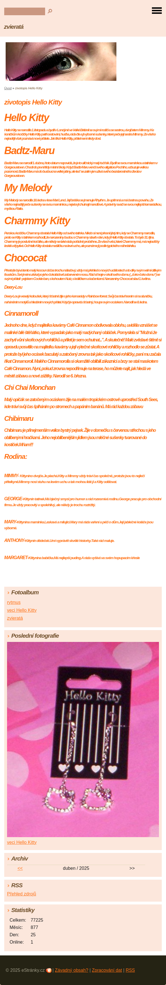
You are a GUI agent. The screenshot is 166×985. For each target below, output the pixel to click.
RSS (130, 970)
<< (20, 868)
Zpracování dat (107, 970)
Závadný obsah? (71, 970)
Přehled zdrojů (21, 893)
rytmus (14, 602)
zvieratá (13, 26)
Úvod (8, 88)
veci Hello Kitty (22, 610)
